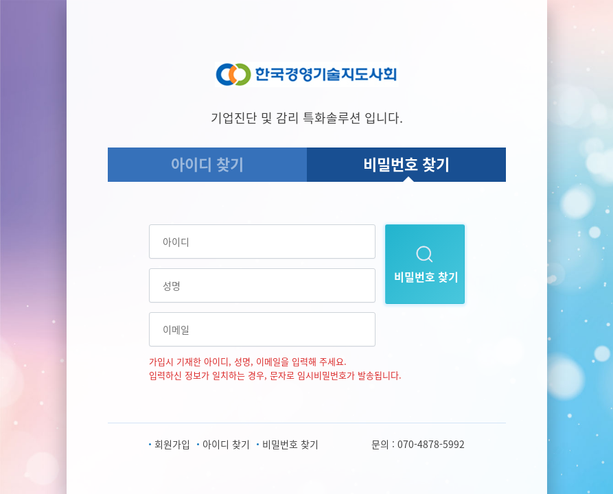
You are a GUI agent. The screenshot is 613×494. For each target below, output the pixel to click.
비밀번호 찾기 (406, 163)
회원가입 (172, 444)
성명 (172, 285)
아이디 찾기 (207, 163)
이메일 (176, 329)
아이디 (176, 241)
